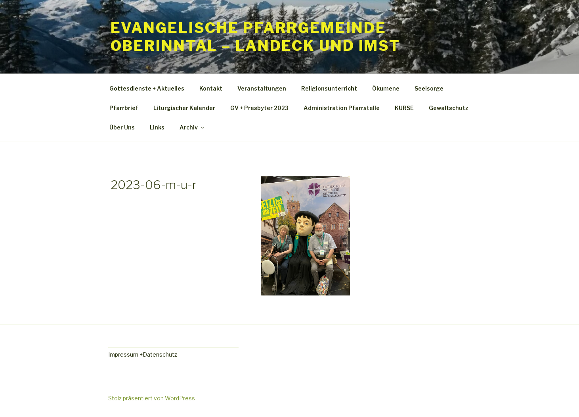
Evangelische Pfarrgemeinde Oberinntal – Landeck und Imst (256, 36)
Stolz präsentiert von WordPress (151, 398)
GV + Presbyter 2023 (259, 107)
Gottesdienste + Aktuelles (146, 88)
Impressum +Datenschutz (142, 354)
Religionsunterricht (329, 88)
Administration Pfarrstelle (342, 107)
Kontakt (210, 88)
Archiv (192, 127)
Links (157, 127)
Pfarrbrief (123, 107)
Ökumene (385, 88)
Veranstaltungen (261, 88)
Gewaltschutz (448, 107)
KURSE (404, 107)
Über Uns (122, 127)
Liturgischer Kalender (184, 107)
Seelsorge (429, 88)
